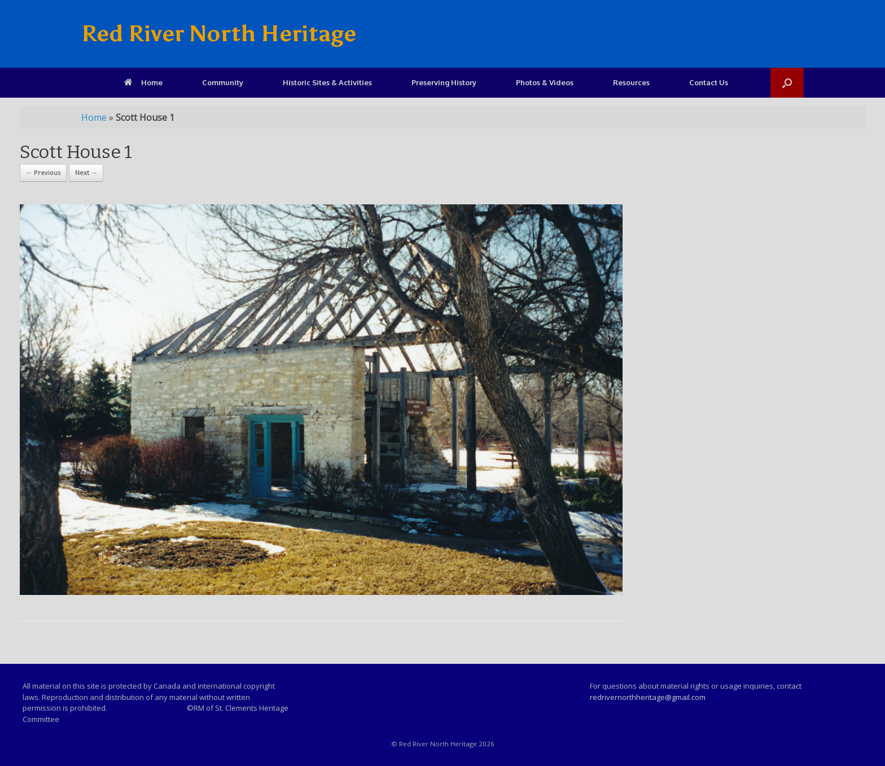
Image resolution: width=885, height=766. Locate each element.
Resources (631, 82)
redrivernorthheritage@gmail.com (648, 697)
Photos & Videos (544, 82)
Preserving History (443, 82)
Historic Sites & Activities (327, 82)
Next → (86, 172)
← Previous (43, 172)
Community (222, 82)
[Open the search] (787, 83)
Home (143, 82)
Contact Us (708, 82)
